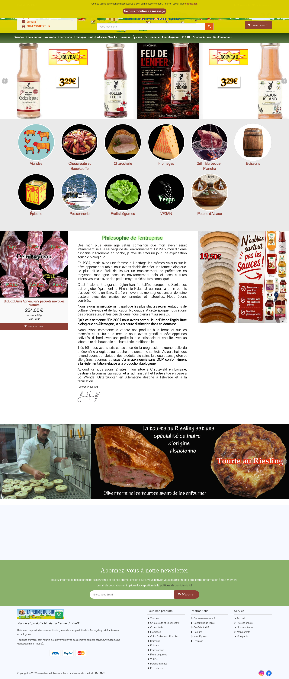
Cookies (198, 632)
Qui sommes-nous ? (204, 618)
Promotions (156, 668)
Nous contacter (245, 627)
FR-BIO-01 (99, 673)
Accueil (241, 618)
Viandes (19, 37)
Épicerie (137, 37)
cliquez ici (191, 3)
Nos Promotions (222, 37)
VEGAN (186, 37)
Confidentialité (201, 627)
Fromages (80, 37)
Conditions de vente (204, 623)
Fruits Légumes (170, 37)
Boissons (125, 37)
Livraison (198, 641)
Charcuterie (65, 37)
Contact (31, 21)
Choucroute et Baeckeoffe (41, 37)
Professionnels (244, 623)
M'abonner (188, 594)
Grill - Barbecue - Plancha (102, 37)
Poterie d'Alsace (201, 37)
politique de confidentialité (176, 586)
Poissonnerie (152, 37)
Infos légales (200, 636)
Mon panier (243, 636)
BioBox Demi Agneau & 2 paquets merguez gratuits (34, 303)
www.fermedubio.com (50, 673)
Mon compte (243, 632)
